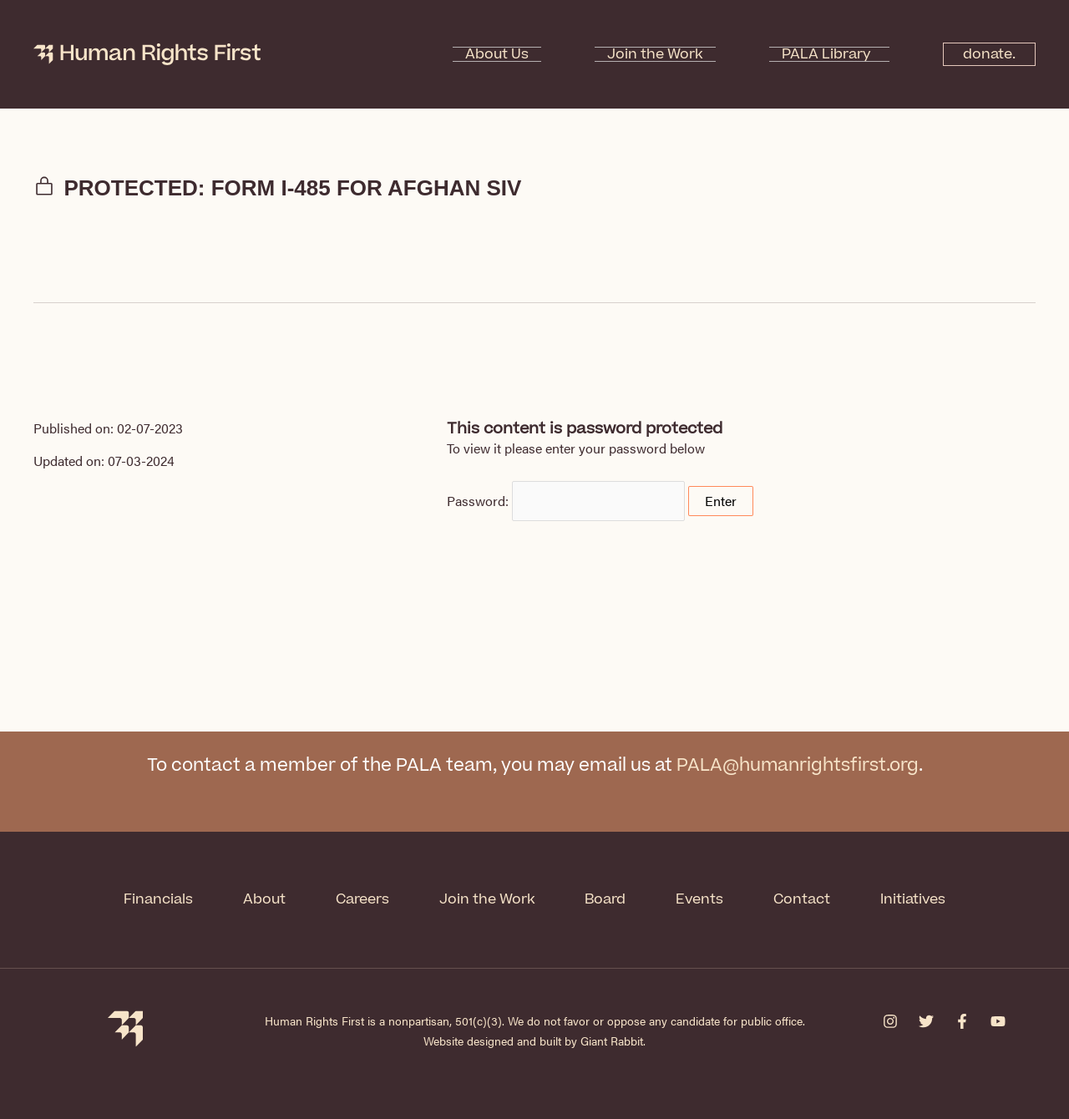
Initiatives (913, 899)
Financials (158, 899)
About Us (527, 54)
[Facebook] (962, 1021)
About (264, 899)
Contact (802, 899)
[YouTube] (998, 1021)
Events (700, 899)
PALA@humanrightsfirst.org (797, 765)
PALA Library (806, 54)
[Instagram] (890, 1021)
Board (605, 899)
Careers (362, 899)
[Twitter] (926, 1021)
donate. (981, 54)
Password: (566, 500)
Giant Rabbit (611, 1040)
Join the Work (660, 54)
